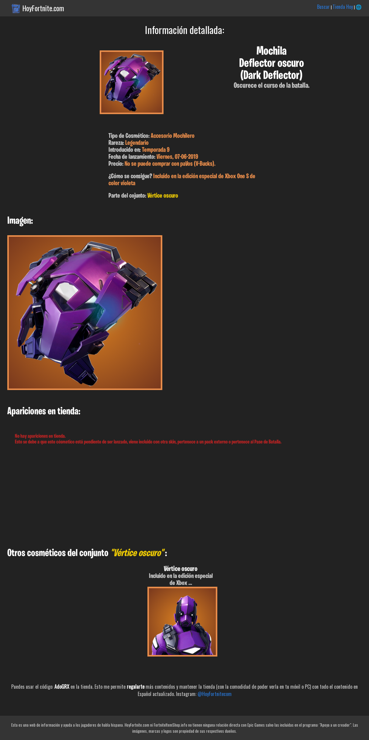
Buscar (323, 6)
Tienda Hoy (343, 6)
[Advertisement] (182, 496)
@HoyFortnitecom (215, 694)
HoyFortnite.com (43, 8)
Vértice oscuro (162, 195)
